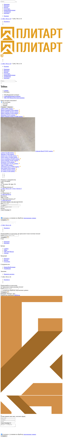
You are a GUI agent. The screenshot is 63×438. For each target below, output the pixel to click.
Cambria (12, 96)
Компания (7, 4)
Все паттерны (6, 102)
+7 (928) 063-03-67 (6, 200)
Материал (6, 6)
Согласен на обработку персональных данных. (16, 290)
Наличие (6, 16)
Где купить (7, 8)
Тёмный (5, 105)
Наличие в (7, 21)
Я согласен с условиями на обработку (19, 218)
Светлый (5, 103)
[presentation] (13, 214)
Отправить (4, 220)
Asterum (6, 253)
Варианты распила (9, 274)
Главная (6, 90)
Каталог (6, 7)
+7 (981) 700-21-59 (6, 18)
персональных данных (30, 218)
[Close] (1, 415)
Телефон (3, 205)
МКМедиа (17, 295)
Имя (2, 203)
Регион (3, 208)
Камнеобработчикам (9, 10)
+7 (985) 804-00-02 (6, 194)
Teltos (5, 250)
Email (2, 207)
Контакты (6, 13)
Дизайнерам (7, 11)
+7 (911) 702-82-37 (16, 188)
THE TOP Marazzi (14, 97)
